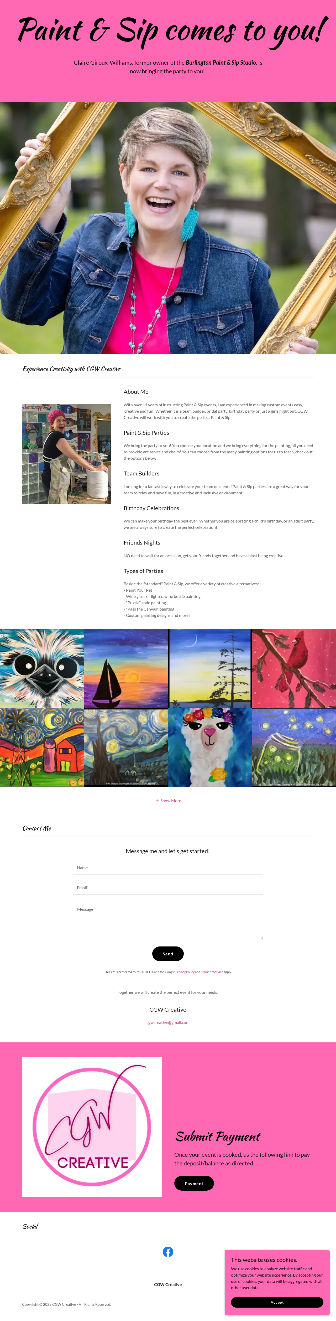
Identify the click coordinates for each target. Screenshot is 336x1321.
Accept (277, 1302)
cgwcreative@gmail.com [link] (168, 1022)
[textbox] (168, 868)
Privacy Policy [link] (185, 972)
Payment (194, 1183)
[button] (168, 800)
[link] (168, 1253)
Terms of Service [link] (212, 972)
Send (168, 953)
